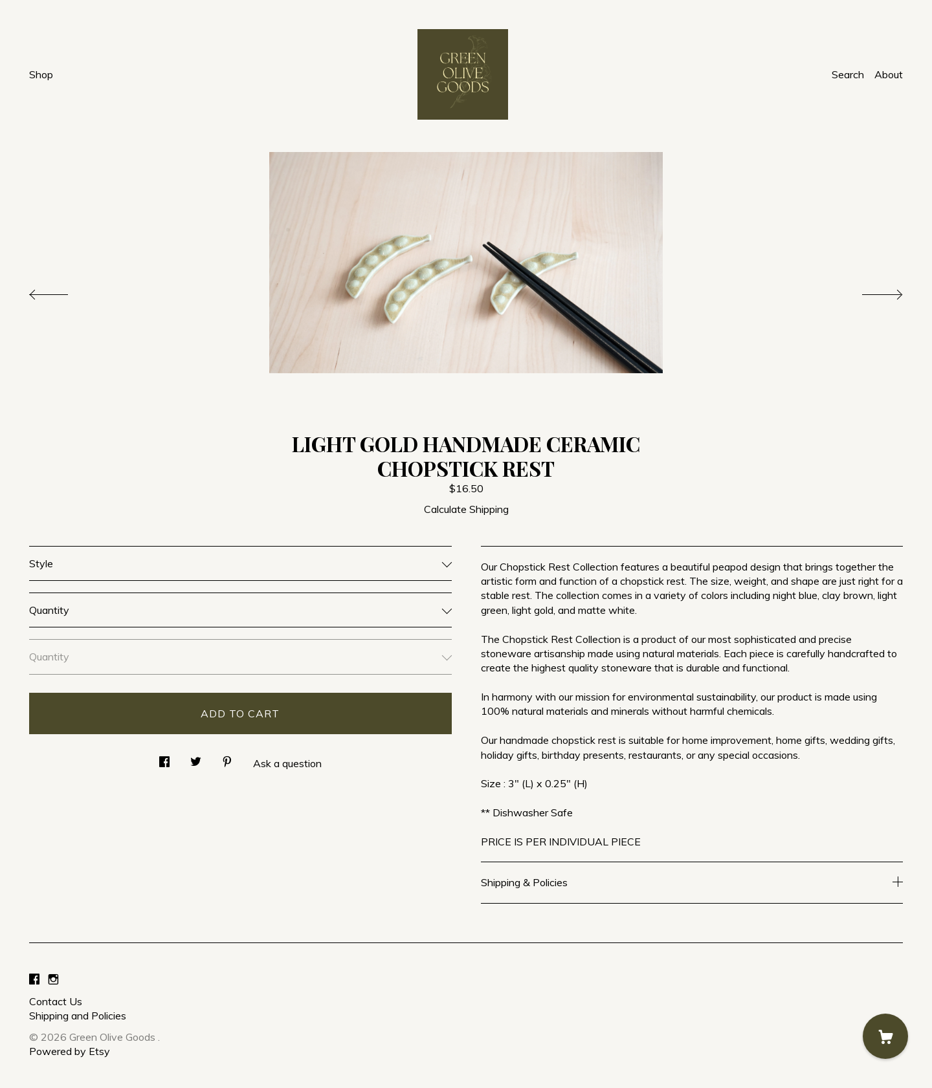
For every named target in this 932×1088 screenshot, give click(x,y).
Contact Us (55, 1001)
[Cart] (885, 1036)
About (888, 74)
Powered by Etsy (69, 1051)
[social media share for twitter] (195, 757)
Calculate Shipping (466, 509)
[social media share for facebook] (164, 757)
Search (848, 74)
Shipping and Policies (77, 1015)
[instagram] (53, 979)
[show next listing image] (870, 291)
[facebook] (34, 979)
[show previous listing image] (61, 291)
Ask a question (287, 763)
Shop (41, 74)
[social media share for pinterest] (227, 757)
